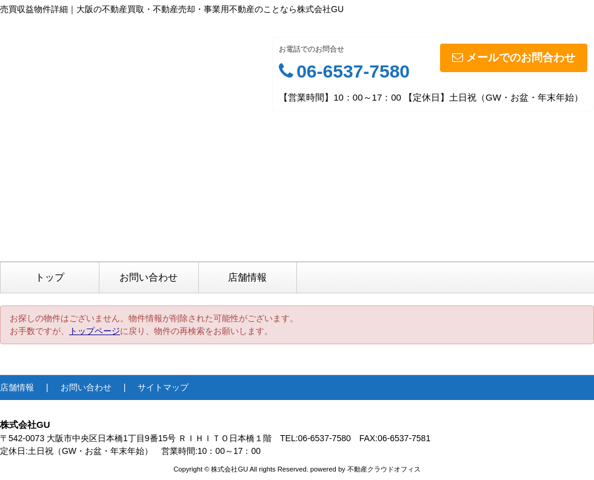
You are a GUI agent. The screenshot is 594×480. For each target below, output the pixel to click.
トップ (49, 277)
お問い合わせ (148, 277)
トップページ (94, 331)
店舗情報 (247, 277)
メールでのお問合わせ (513, 58)
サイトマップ (163, 387)
